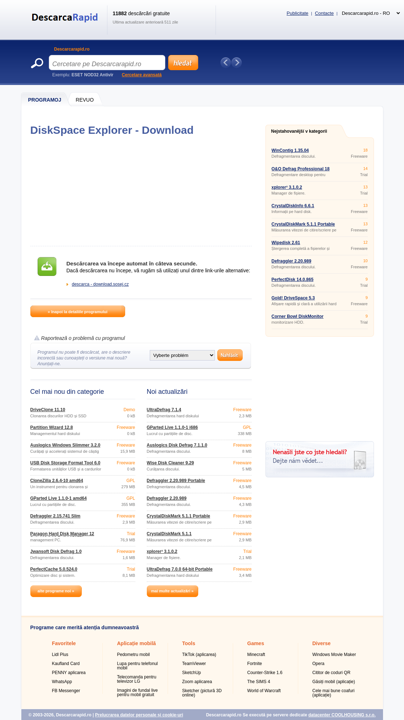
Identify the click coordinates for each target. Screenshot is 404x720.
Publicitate (298, 13)
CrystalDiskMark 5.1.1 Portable (178, 516)
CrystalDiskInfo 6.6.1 (293, 205)
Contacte (324, 13)
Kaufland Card (66, 663)
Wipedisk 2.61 (286, 242)
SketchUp (191, 672)
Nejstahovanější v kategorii (299, 131)
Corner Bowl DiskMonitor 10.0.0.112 (298, 318)
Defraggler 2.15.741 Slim (55, 516)
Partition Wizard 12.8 (51, 427)
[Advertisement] (140, 191)
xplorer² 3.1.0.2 (162, 551)
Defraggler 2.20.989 (167, 498)
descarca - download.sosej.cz (100, 284)
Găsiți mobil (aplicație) (333, 681)
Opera (318, 663)
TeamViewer (194, 663)
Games (255, 643)
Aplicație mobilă (136, 643)
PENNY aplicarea (69, 672)
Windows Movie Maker (334, 654)
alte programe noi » (56, 591)
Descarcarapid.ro (72, 49)
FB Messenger (66, 690)
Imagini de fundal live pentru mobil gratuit (137, 692)
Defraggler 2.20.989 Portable (176, 480)
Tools (188, 643)
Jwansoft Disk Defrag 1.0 (56, 551)
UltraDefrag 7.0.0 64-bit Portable (180, 569)
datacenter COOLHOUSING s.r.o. (341, 714)
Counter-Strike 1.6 (264, 672)
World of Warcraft (264, 690)
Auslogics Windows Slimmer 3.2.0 (65, 445)
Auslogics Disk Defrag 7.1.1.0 (177, 445)
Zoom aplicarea (197, 681)
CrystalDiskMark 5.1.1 (169, 533)
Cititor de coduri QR (331, 672)
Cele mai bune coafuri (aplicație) (333, 693)
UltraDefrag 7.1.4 (164, 409)
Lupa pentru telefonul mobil (137, 665)
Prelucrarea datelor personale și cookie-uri (139, 714)
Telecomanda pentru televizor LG (137, 679)
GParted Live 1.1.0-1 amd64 (58, 498)
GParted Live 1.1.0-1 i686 (172, 427)
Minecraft (256, 654)
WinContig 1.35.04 (290, 150)
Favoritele (64, 643)
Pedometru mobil (133, 654)
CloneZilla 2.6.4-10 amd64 (56, 480)
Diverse (321, 643)
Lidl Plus (60, 654)
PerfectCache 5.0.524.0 (53, 569)
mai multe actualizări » (172, 591)
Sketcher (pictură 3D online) (202, 693)
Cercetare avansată (142, 74)
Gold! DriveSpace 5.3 (293, 298)
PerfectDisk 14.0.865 (293, 279)
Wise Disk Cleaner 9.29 (170, 462)
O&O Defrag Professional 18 (301, 168)
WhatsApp (62, 681)
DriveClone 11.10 (47, 409)
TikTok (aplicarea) (199, 654)
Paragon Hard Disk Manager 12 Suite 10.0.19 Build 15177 (62, 536)
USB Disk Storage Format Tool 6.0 (65, 462)
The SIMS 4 (258, 681)
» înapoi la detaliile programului (77, 312)
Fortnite (254, 663)
